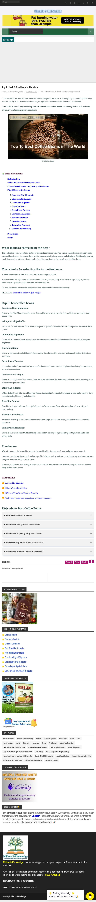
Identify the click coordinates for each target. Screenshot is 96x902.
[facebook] (69, 564)
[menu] (11, 1)
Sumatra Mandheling (21, 231)
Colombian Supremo (21, 205)
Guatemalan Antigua (21, 216)
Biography (26, 745)
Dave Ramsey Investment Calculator (18, 673)
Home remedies (8, 745)
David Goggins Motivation (57, 750)
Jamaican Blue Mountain (23, 197)
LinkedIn (36, 818)
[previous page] (24, 576)
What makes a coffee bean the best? (24, 185)
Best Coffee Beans (47, 94)
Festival (18, 745)
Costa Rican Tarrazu (21, 212)
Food (79, 741)
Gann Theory (39, 754)
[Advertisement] (48, 63)
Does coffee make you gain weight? (27, 295)
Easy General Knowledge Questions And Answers (17, 754)
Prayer (44, 745)
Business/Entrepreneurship (25, 741)
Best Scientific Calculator (14, 650)
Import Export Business (62, 758)
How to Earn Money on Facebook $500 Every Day (17, 758)
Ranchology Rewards (51, 763)
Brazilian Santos (19, 224)
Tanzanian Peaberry (21, 227)
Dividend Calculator (12, 646)
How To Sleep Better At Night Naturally (57, 754)
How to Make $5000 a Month (44, 758)
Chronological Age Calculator (16, 668)
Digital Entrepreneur (74, 750)
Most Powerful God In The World (12, 763)
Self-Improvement (8, 741)
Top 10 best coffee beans (19, 192)
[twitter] (77, 564)
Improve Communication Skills (81, 758)
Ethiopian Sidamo (20, 220)
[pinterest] (90, 563)
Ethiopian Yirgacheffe (21, 201)
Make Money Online (50, 741)
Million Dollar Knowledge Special (67, 94)
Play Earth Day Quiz (12, 641)
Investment (36, 745)
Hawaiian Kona (19, 209)
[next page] (71, 576)
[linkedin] (93, 563)
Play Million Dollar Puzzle (14, 655)
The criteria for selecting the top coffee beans (28, 189)
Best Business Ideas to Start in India (14, 750)
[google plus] (84, 564)
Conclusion (13, 236)
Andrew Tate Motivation (67, 745)
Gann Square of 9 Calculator (15, 664)
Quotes (72, 741)
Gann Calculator (11, 637)
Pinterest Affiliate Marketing (34, 763)
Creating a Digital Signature (16, 659)
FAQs (10, 240)
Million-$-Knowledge (19, 898)
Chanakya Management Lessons (37, 750)
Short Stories (63, 741)
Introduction (14, 181)
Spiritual (38, 741)
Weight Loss (52, 745)
